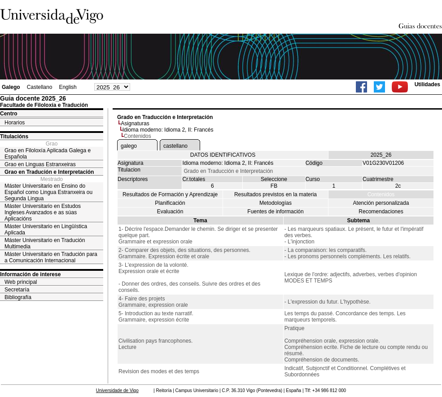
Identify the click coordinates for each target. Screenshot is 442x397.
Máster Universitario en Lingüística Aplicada (45, 229)
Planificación (170, 203)
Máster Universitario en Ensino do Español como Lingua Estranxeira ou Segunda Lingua (48, 192)
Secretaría (16, 290)
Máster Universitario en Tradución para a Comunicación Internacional (50, 257)
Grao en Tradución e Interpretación (49, 172)
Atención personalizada (381, 203)
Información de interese (30, 274)
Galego (11, 87)
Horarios (14, 122)
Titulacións (14, 136)
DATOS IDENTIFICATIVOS (222, 155)
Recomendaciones (381, 211)
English (67, 87)
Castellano (40, 87)
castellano (175, 146)
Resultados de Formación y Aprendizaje (170, 194)
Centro (9, 113)
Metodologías (275, 203)
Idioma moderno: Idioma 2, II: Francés (168, 130)
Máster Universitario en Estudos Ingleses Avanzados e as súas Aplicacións (42, 212)
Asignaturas (135, 123)
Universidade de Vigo (117, 390)
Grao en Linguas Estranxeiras (40, 164)
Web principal (20, 282)
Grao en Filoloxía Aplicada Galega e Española (47, 153)
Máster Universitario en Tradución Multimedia (44, 243)
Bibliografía (17, 297)
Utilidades (427, 84)
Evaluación (170, 211)
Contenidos (381, 194)
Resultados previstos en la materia (275, 194)
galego (129, 146)
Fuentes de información (275, 211)
